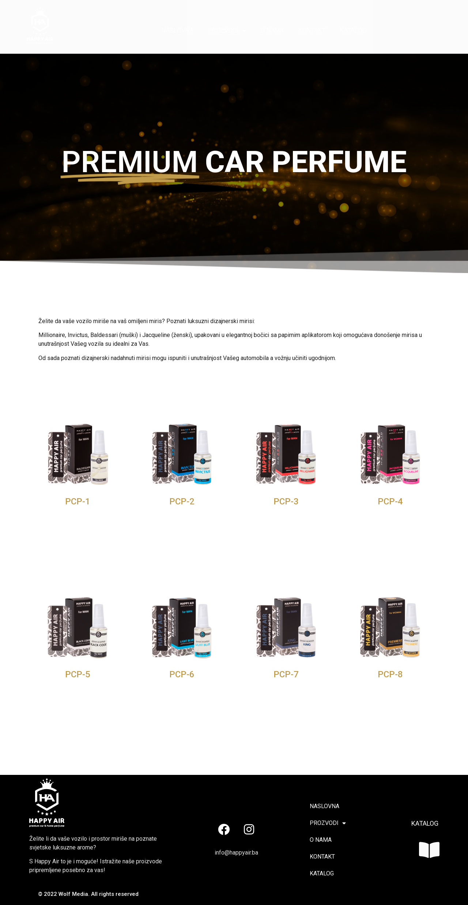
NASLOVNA (177, 30)
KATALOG (353, 30)
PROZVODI (227, 30)
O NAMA (272, 30)
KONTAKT (311, 30)
